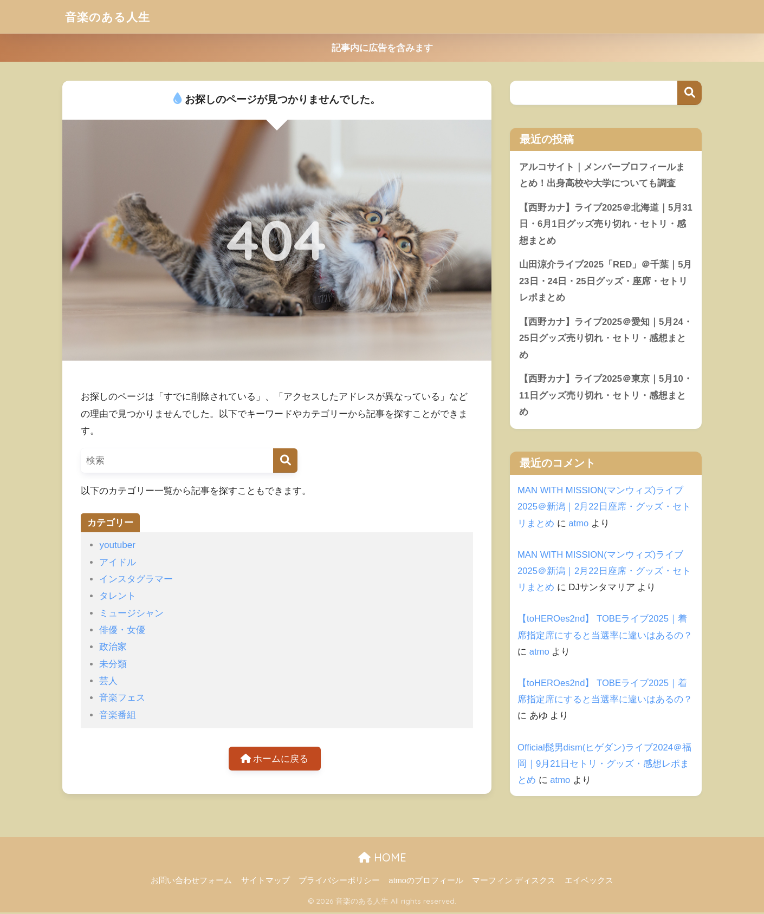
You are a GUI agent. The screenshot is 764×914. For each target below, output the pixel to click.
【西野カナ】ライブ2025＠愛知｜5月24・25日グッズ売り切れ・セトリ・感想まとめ (603, 339)
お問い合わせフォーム (191, 882)
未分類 (113, 664)
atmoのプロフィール (426, 882)
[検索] (285, 460)
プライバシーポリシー (339, 882)
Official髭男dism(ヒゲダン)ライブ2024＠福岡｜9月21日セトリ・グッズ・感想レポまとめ (604, 765)
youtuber (117, 545)
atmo (578, 525)
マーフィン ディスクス (513, 882)
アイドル (117, 562)
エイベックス (589, 882)
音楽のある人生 (111, 16)
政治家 (113, 647)
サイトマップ (265, 882)
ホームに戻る (275, 759)
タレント (117, 596)
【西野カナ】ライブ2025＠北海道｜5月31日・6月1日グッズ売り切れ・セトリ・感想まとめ (603, 224)
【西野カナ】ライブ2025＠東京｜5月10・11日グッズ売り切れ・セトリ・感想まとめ (603, 397)
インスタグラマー (136, 579)
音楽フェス (122, 698)
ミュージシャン (131, 613)
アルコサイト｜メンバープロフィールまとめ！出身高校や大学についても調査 (602, 175)
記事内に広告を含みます (382, 48)
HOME (382, 859)
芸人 (108, 681)
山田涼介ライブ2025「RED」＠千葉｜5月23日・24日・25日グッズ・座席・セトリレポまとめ (603, 281)
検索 (689, 93)
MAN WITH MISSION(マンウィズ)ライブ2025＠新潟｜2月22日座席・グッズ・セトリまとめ (604, 508)
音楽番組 (117, 715)
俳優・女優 (122, 630)
